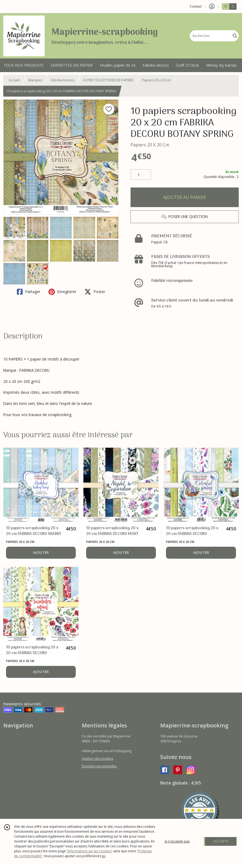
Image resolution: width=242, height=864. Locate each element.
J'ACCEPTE (220, 841)
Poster (94, 291)
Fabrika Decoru (62, 80)
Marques (35, 80)
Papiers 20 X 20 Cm (150, 145)
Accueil (14, 80)
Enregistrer (62, 291)
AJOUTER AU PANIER (184, 197)
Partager (28, 291)
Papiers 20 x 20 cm (156, 80)
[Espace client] (211, 6)
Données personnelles (99, 766)
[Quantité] (141, 174)
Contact (196, 6)
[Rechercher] (234, 35)
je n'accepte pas (177, 841)
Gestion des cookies (97, 758)
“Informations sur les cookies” (89, 851)
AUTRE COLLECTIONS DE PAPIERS (108, 80)
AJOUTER (41, 552)
